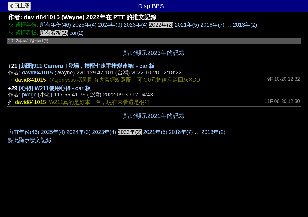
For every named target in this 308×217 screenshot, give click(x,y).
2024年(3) (110, 25)
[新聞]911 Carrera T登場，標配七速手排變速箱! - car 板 (87, 66)
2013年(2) (245, 25)
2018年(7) (212, 25)
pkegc (29, 95)
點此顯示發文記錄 (29, 140)
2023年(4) (136, 25)
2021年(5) (187, 25)
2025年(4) (84, 25)
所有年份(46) (55, 25)
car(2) (76, 33)
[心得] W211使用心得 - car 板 (55, 88)
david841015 (37, 73)
